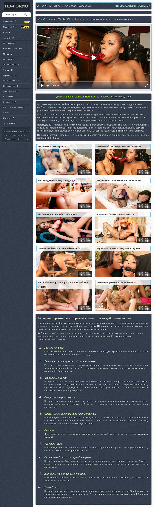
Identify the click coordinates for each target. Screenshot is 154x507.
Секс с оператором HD (13, 107)
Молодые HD (9, 43)
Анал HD (7, 32)
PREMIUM (16, 22)
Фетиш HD (8, 70)
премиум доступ (122, 96)
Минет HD (7, 54)
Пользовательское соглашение (17, 131)
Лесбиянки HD (9, 102)
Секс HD (7, 113)
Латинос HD (8, 97)
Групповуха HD (10, 75)
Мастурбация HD (11, 80)
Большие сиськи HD (12, 48)
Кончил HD (8, 59)
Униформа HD (9, 123)
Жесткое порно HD (11, 64)
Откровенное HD (11, 86)
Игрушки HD (8, 118)
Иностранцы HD (10, 91)
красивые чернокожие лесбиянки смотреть (112, 19)
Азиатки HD (8, 38)
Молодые (80, 19)
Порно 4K (16, 27)
